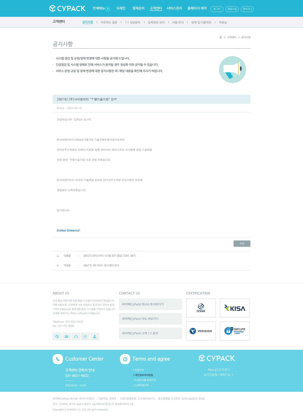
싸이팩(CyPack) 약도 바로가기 (140, 318)
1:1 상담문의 (132, 22)
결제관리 (138, 8)
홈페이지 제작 (197, 8)
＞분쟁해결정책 (140, 385)
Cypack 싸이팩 (67, 8)
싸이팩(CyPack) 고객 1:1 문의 (140, 333)
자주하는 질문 (109, 22)
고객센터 (156, 8)
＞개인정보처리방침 (143, 375)
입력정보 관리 (156, 22)
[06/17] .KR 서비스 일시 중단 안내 (101, 265)
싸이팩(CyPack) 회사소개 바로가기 (143, 304)
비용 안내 (177, 22)
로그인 (217, 9)
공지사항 (87, 22)
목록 (242, 244)
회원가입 (232, 9)
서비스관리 (174, 8)
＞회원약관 (138, 370)
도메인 (121, 8)
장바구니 (247, 9)
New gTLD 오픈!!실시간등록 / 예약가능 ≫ (219, 372)
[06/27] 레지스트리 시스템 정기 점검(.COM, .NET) (110, 256)
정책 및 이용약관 (201, 22)
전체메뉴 (99, 8)
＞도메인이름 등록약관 (144, 380)
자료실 (223, 22)
